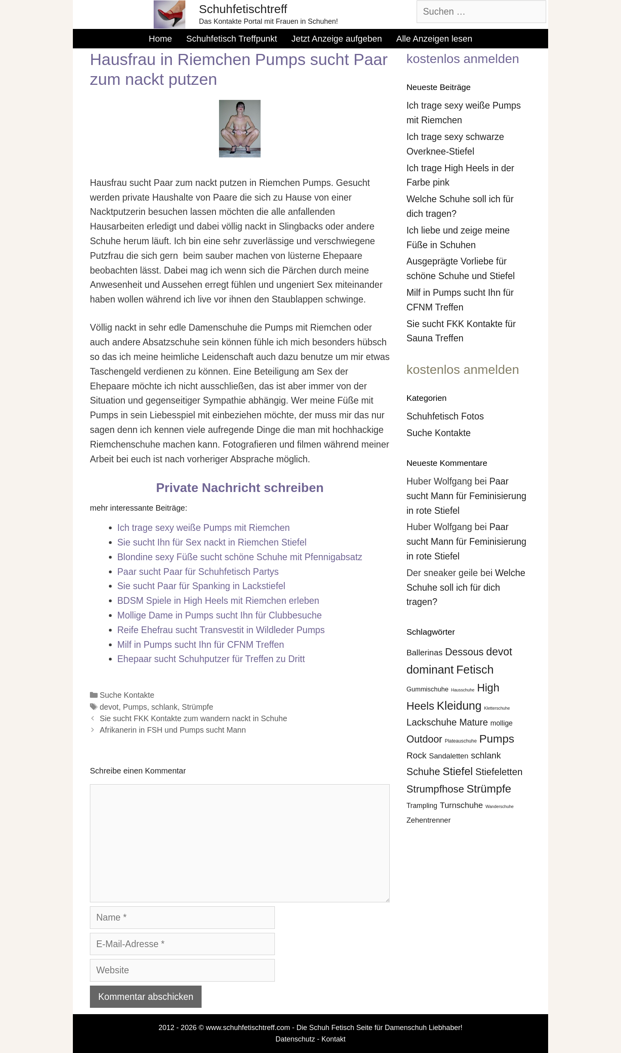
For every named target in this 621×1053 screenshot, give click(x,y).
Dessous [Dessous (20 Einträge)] (464, 651)
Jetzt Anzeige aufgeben (336, 39)
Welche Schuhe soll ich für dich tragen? (465, 587)
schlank (164, 707)
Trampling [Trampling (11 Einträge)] (421, 806)
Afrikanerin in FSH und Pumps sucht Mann (173, 730)
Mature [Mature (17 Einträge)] (473, 722)
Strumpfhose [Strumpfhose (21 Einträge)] (435, 789)
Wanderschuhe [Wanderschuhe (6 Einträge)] (500, 806)
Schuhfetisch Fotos (445, 416)
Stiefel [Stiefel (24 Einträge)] (457, 771)
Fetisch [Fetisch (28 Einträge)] (475, 669)
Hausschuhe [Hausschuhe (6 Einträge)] (462, 689)
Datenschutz (295, 1039)
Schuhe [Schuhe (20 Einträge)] (423, 771)
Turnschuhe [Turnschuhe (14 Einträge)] (461, 805)
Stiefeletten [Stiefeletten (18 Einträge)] (498, 771)
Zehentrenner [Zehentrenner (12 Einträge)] (428, 820)
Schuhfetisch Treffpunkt (231, 39)
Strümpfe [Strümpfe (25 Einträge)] (489, 789)
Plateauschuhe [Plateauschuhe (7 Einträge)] (461, 741)
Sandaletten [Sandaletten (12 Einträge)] (448, 756)
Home (160, 39)
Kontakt (334, 1039)
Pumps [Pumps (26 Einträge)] (496, 738)
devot (109, 707)
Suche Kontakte (127, 695)
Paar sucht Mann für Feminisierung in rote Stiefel (466, 496)
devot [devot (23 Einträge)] (499, 652)
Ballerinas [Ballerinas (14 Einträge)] (424, 652)
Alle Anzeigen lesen (434, 39)
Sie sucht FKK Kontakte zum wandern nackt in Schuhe (193, 718)
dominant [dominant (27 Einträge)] (429, 669)
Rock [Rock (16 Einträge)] (416, 755)
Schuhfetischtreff (243, 8)
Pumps (135, 707)
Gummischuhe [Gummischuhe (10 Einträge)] (427, 689)
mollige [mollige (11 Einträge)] (501, 723)
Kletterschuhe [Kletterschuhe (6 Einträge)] (497, 708)
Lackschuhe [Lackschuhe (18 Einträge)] (431, 722)
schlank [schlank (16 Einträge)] (486, 755)
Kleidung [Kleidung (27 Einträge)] (459, 705)
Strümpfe (197, 707)
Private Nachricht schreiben (240, 488)
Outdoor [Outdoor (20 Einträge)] (424, 739)
